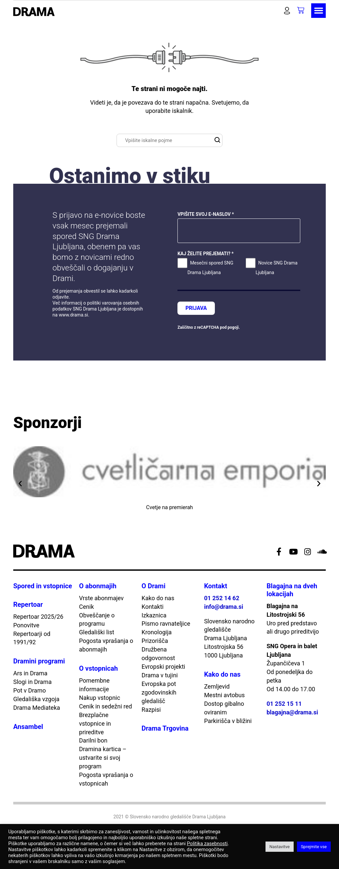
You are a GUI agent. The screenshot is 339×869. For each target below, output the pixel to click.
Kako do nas (158, 598)
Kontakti (153, 606)
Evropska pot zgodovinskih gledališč (159, 692)
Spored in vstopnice (42, 586)
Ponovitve (26, 625)
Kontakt (215, 586)
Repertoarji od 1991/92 (31, 638)
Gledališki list (96, 632)
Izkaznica (154, 615)
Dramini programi (39, 661)
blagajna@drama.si (292, 712)
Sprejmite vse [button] (314, 846)
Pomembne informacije (94, 685)
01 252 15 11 (284, 703)
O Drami (154, 586)
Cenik (86, 606)
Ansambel (28, 727)
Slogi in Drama (32, 681)
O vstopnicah (98, 668)
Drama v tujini (160, 675)
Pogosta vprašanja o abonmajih (106, 645)
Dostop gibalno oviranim (224, 708)
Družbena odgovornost (158, 653)
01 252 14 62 (221, 598)
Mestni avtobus (224, 695)
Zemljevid (216, 686)
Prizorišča (155, 640)
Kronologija (157, 632)
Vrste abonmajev (101, 598)
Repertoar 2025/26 (38, 616)
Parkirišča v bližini (228, 720)
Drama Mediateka (36, 707)
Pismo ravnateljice (166, 623)
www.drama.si (73, 314)
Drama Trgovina (165, 728)
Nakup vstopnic (99, 697)
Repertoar (28, 604)
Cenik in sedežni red (105, 706)
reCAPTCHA (208, 327)
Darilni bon (93, 740)
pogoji (233, 327)
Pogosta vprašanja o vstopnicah (106, 779)
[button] (274, 10)
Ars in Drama (30, 673)
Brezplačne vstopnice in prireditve (95, 723)
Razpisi (151, 709)
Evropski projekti (163, 666)
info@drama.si (223, 606)
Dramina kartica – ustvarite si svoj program (102, 758)
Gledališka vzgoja (36, 699)
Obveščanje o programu (97, 619)
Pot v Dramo (29, 690)
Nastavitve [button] (279, 846)
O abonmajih (98, 586)
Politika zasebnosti (207, 843)
